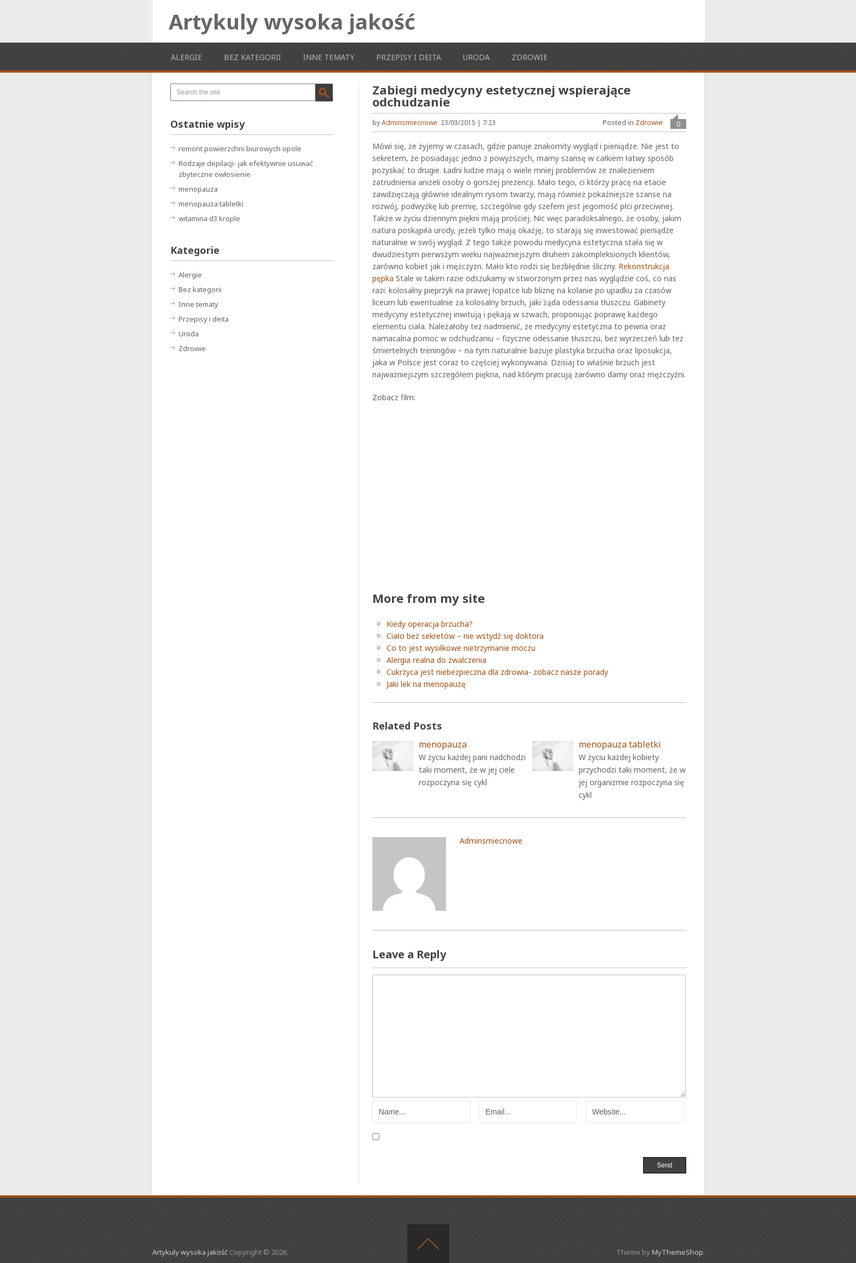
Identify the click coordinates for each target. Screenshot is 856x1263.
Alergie (186, 57)
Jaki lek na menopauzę (426, 684)
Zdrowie (530, 57)
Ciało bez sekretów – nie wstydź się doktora (465, 636)
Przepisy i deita (408, 57)
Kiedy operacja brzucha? (430, 624)
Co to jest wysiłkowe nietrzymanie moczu (461, 648)
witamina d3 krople (209, 218)
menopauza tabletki (211, 204)
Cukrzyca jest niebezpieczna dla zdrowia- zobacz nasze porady (497, 672)
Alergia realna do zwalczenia (436, 660)
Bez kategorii (252, 57)
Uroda (476, 57)
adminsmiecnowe (409, 122)
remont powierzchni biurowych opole (240, 148)
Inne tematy (328, 57)
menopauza (198, 189)
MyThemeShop (677, 1252)
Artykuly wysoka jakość (292, 21)
